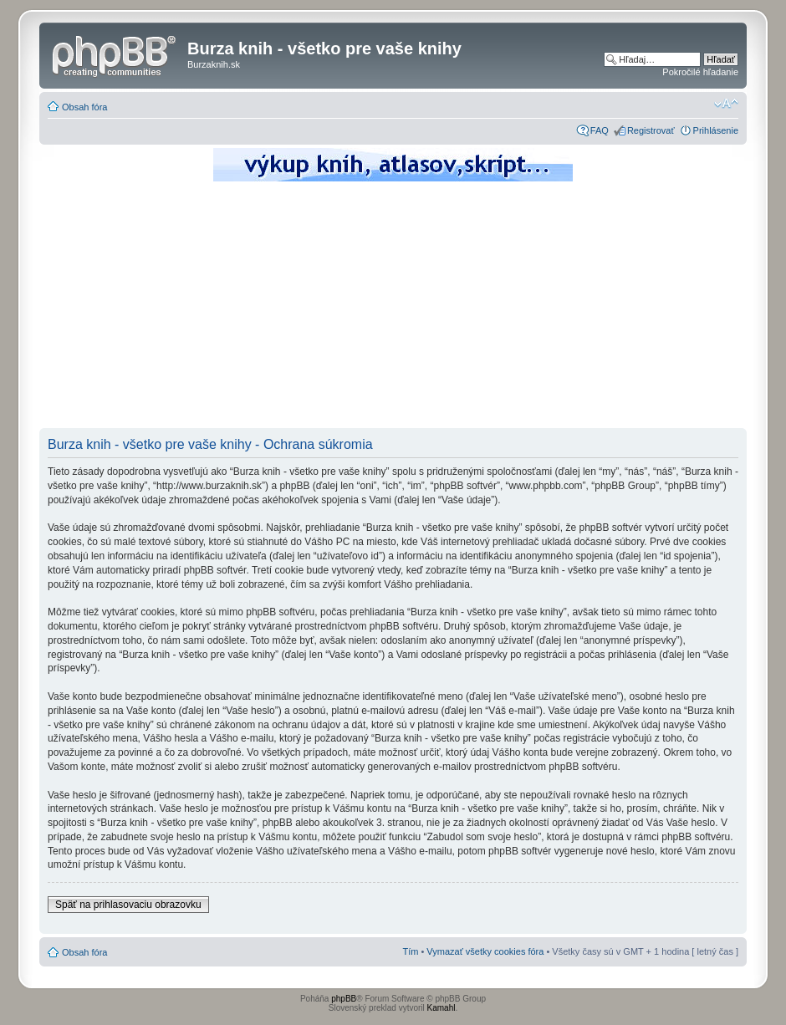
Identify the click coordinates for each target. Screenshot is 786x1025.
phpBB (343, 998)
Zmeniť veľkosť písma (726, 103)
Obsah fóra (84, 107)
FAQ (599, 130)
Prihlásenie (715, 130)
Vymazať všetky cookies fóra (485, 951)
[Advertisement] (393, 309)
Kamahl (441, 1007)
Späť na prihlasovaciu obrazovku (128, 904)
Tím (410, 951)
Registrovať (651, 130)
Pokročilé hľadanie (700, 72)
